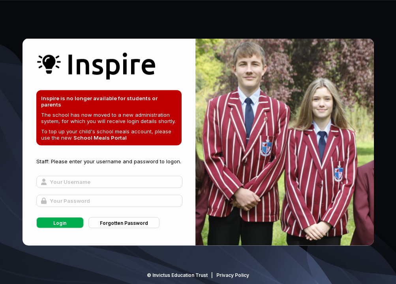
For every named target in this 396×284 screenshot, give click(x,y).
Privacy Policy (232, 275)
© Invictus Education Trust (177, 275)
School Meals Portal (100, 138)
